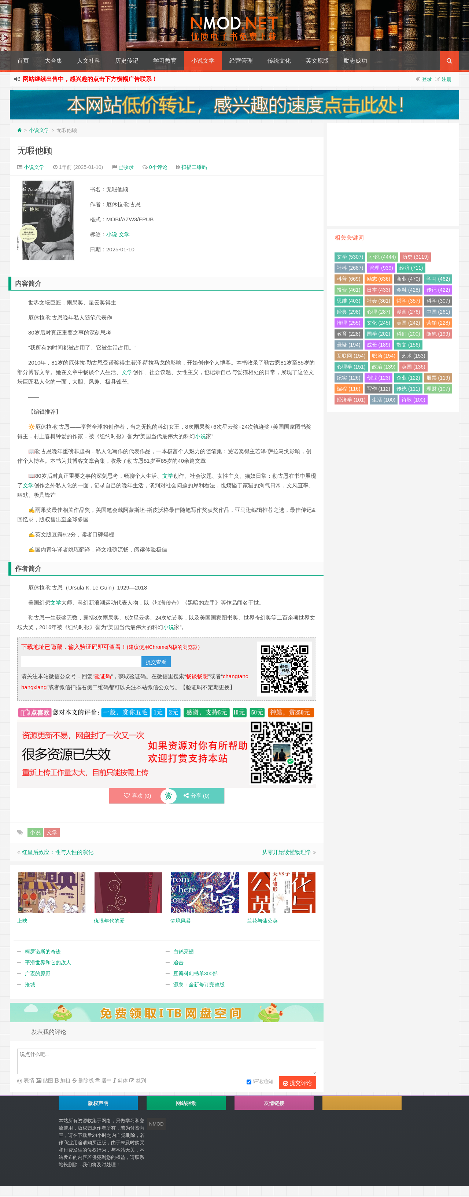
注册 (447, 79)
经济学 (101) (351, 400)
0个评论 (158, 167)
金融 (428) (408, 290)
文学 (124, 234)
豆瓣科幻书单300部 (195, 973)
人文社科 (88, 61)
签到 (140, 1080)
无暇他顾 (34, 150)
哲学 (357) (408, 301)
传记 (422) (438, 290)
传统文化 (279, 61)
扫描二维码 (194, 167)
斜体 (122, 1080)
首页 (23, 61)
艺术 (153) (413, 356)
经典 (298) (349, 312)
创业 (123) (379, 378)
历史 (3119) (415, 257)
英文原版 (317, 61)
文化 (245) (379, 323)
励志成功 (355, 61)
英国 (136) (413, 367)
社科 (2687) (350, 268)
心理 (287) (379, 312)
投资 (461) (349, 290)
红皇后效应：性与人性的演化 (57, 852)
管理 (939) (381, 268)
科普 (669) (349, 279)
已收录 (126, 167)
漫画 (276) (408, 312)
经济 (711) (411, 268)
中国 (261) (438, 312)
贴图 (47, 1080)
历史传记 (127, 61)
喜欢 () (137, 796)
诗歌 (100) (413, 400)
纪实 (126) (349, 378)
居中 (106, 1080)
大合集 (53, 61)
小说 (111, 234)
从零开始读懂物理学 (286, 852)
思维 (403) (349, 301)
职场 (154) (384, 356)
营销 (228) (438, 323)
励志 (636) (379, 279)
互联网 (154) (351, 356)
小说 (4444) (382, 257)
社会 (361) (379, 301)
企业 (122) (408, 378)
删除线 (85, 1080)
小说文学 (203, 61)
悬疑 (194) (349, 345)
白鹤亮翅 (183, 951)
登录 (427, 79)
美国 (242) (408, 323)
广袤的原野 (38, 973)
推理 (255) (349, 323)
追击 (178, 962)
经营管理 (241, 61)
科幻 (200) (408, 334)
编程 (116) (349, 389)
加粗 (64, 1080)
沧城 (30, 984)
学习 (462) (438, 279)
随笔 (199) (438, 334)
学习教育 (165, 61)
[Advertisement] (393, 174)
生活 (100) (384, 400)
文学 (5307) (350, 257)
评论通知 (260, 1081)
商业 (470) (408, 279)
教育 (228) (349, 334)
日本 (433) (379, 290)
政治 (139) (384, 367)
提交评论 (297, 1083)
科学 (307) (438, 301)
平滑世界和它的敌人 (48, 962)
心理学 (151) (351, 367)
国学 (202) (379, 334)
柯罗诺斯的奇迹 (43, 951)
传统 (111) (408, 389)
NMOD (156, 1124)
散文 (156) (408, 345)
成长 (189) (379, 345)
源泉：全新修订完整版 (199, 984)
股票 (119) (438, 378)
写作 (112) (379, 389)
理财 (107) (438, 389)
